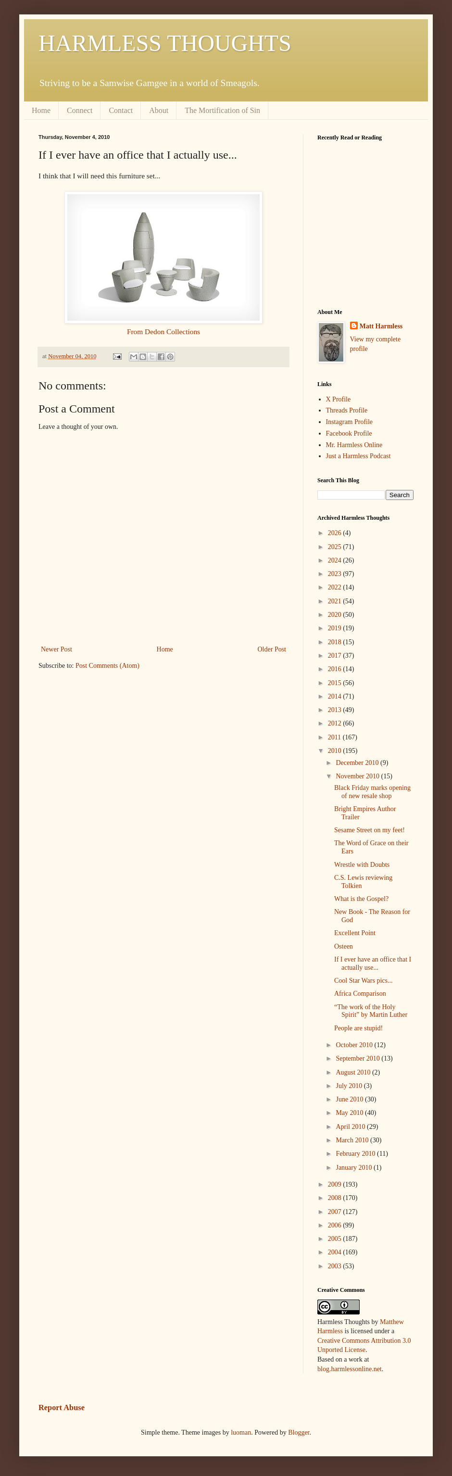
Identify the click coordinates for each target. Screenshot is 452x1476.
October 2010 (355, 1045)
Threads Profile (347, 410)
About (158, 110)
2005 (335, 1238)
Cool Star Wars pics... (363, 980)
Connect (79, 110)
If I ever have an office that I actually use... (372, 963)
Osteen (343, 946)
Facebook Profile (349, 433)
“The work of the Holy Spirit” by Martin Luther (370, 1011)
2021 (335, 601)
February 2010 (356, 1153)
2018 (335, 642)
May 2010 (350, 1112)
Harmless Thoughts (343, 1322)
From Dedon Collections (163, 331)
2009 (335, 1184)
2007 (335, 1211)
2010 (335, 750)
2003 (335, 1266)
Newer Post (56, 649)
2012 (335, 723)
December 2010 (358, 762)
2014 (335, 696)
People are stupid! (358, 1028)
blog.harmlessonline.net (349, 1369)
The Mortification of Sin (222, 110)
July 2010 (350, 1085)
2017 (335, 655)
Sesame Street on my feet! (369, 830)
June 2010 (350, 1099)
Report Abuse (61, 1407)
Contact (121, 110)
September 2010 (358, 1058)
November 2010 (358, 776)
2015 (335, 683)
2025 (335, 546)
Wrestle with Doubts (361, 864)
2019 (335, 628)
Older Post (272, 649)
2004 (335, 1252)
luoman (241, 1432)
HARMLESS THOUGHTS (164, 43)
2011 (335, 737)
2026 (335, 533)
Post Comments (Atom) (107, 665)
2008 (335, 1197)
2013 (335, 709)
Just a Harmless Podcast (358, 456)
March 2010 (353, 1140)
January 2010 (355, 1167)
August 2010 (354, 1072)
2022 (335, 587)
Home (41, 110)
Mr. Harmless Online (354, 445)
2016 (335, 669)
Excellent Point (355, 933)
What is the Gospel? (361, 898)
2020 (335, 614)
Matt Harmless (381, 326)
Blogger (298, 1432)
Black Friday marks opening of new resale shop (372, 792)
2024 (335, 560)
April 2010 (351, 1126)
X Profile (338, 399)
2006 (335, 1225)
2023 (335, 573)
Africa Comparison (360, 993)
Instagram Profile (349, 421)
